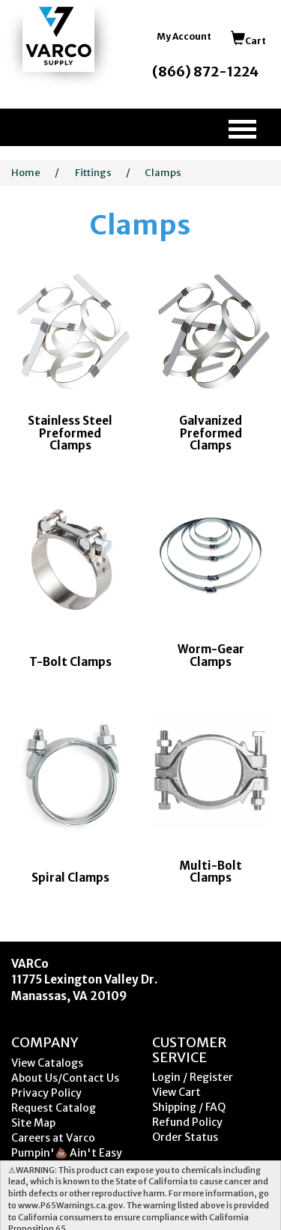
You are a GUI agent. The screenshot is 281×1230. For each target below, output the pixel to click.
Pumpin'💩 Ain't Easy (66, 1153)
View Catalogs (47, 1063)
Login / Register (192, 1077)
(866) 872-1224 (205, 71)
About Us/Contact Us (65, 1078)
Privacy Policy (46, 1093)
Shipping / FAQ (189, 1107)
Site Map (33, 1123)
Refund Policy (187, 1122)
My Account (184, 36)
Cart (248, 40)
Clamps (163, 172)
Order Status (185, 1137)
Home (25, 172)
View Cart (176, 1092)
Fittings (93, 172)
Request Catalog (53, 1108)
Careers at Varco (53, 1138)
